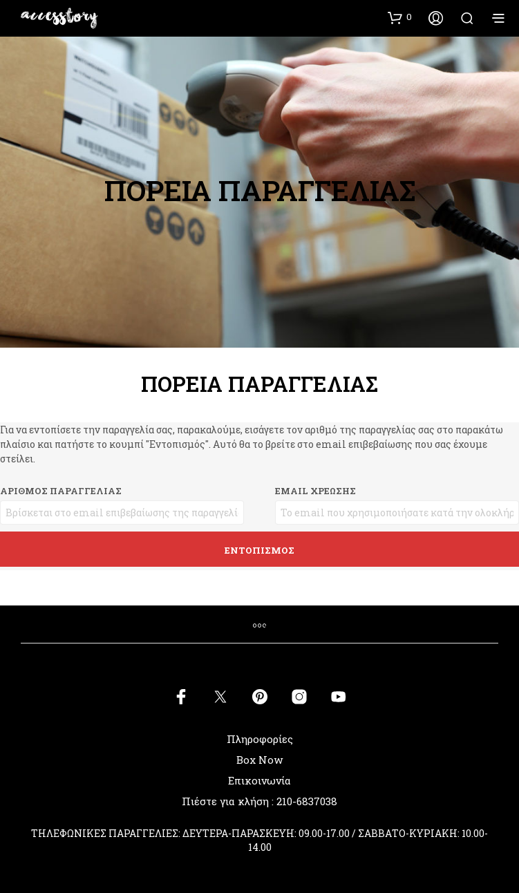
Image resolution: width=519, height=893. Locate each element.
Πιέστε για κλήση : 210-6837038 (259, 801)
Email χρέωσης (315, 491)
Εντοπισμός (259, 550)
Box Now (259, 760)
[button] (400, 17)
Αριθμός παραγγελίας (61, 491)
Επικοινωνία (259, 780)
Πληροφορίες (260, 739)
